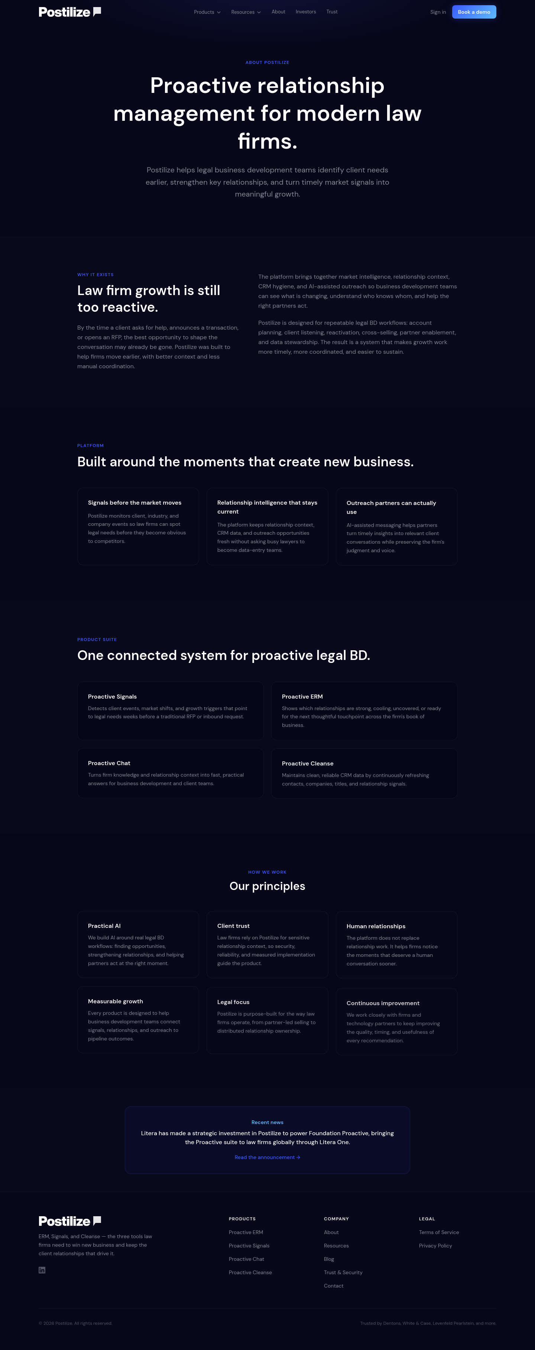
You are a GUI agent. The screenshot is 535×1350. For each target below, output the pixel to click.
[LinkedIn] (42, 1270)
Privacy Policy (435, 1245)
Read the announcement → (268, 1158)
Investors (306, 12)
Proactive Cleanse (250, 1272)
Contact (334, 1285)
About (278, 12)
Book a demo (474, 12)
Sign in (438, 12)
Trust (332, 12)
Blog (329, 1259)
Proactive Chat (246, 1259)
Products (207, 12)
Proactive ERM (246, 1232)
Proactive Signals (249, 1245)
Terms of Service (439, 1232)
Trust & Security (343, 1272)
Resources (246, 12)
